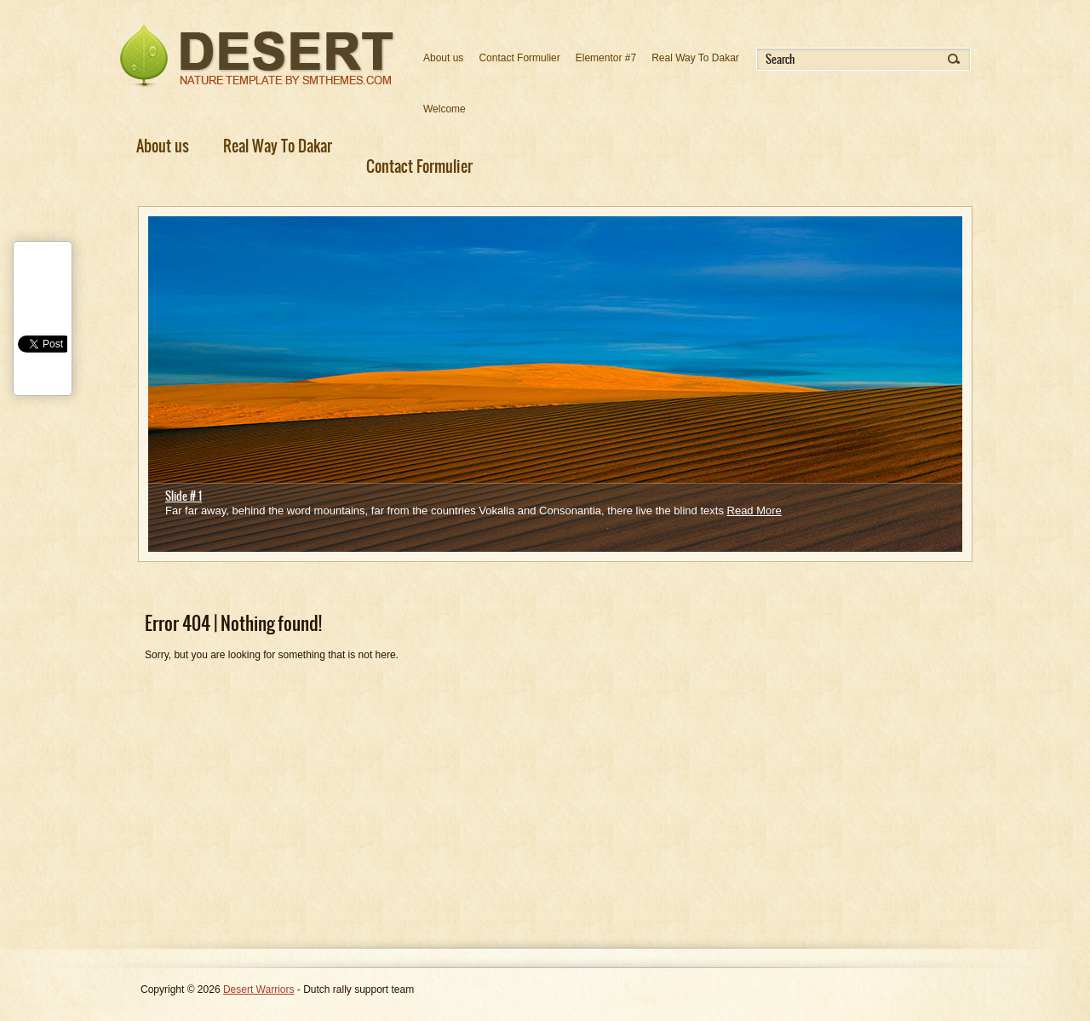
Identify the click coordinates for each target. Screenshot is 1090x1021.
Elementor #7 (606, 58)
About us (443, 58)
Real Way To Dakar (695, 58)
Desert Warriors (259, 989)
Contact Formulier (519, 58)
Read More (754, 510)
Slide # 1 (183, 496)
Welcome (444, 109)
